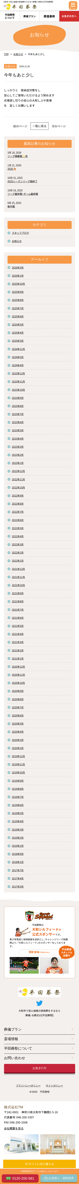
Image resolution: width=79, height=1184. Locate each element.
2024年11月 (18, 349)
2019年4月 (18, 821)
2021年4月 (18, 634)
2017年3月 (18, 886)
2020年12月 (18, 666)
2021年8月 (18, 601)
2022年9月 (18, 495)
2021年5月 (18, 626)
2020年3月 (18, 740)
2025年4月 (18, 332)
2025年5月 (18, 324)
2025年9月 (18, 292)
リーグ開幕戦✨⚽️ (18, 156)
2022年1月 (18, 560)
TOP (6, 54)
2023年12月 (18, 373)
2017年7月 (18, 870)
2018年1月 (18, 862)
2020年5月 (18, 723)
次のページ (59, 126)
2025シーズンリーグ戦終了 (22, 181)
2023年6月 (18, 422)
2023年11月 (18, 381)
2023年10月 (18, 389)
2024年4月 (18, 365)
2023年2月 (18, 455)
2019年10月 (18, 772)
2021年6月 (18, 618)
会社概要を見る (14, 1128)
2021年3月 (18, 642)
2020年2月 (18, 748)
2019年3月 (18, 829)
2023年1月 (18, 463)
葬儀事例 (49, 16)
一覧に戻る (39, 126)
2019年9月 (18, 780)
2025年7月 (18, 308)
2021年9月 (18, 593)
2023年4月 (18, 438)
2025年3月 (18, 340)
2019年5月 (18, 813)
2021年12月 (18, 569)
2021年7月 (18, 609)
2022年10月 (18, 487)
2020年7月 (18, 707)
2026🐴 (12, 169)
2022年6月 (18, 520)
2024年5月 (18, 357)
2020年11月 (18, 674)
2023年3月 (18, 446)
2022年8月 (18, 503)
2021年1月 (18, 658)
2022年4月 (18, 536)
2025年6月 (18, 316)
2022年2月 (18, 552)
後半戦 (11, 206)
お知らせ (18, 54)
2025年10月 (18, 284)
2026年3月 (18, 267)
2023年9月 (18, 398)
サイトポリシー (54, 1085)
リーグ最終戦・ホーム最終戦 (23, 194)
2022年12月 (18, 471)
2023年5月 (18, 430)
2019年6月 (18, 805)
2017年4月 (18, 878)
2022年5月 (18, 528)
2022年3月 (18, 544)
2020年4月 (18, 731)
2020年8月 (18, 699)
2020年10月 (18, 683)
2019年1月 (18, 846)
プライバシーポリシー (28, 1085)
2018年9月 (18, 854)
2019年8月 (18, 789)
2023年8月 (18, 406)
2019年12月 (18, 756)
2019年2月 (18, 837)
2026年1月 (18, 275)
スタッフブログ (20, 233)
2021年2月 (18, 650)
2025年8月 (18, 300)
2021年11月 (18, 577)
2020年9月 (18, 691)
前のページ (20, 126)
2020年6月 (18, 715)
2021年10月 (18, 585)
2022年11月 (18, 479)
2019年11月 (18, 764)
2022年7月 (18, 512)
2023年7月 (18, 414)
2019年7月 (18, 797)
